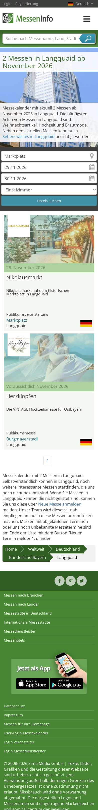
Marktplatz (16, 320)
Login (7, 3)
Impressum (13, 715)
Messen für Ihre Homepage (27, 724)
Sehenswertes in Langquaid (29, 136)
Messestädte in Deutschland (28, 613)
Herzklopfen (21, 396)
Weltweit (36, 549)
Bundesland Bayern (27, 557)
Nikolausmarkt (24, 277)
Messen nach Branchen (23, 595)
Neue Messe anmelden (59, 504)
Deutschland (68, 549)
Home (11, 549)
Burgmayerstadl (22, 439)
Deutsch (84, 3)
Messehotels (14, 640)
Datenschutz (14, 706)
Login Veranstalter (19, 742)
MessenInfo (28, 18)
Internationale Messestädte (27, 622)
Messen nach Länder (21, 604)
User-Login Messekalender (26, 733)
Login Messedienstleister (25, 751)
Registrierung (26, 3)
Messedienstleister (20, 631)
